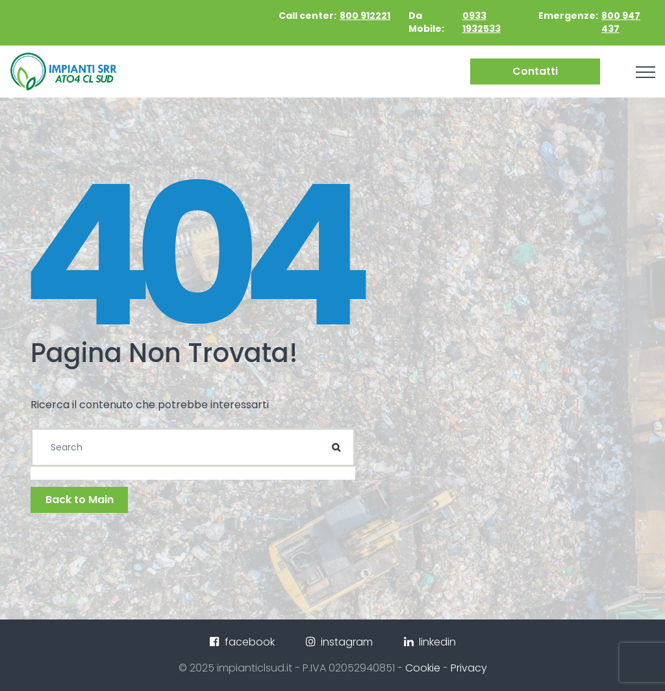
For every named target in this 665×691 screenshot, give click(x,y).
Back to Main (79, 499)
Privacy (469, 667)
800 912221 (365, 15)
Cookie (422, 667)
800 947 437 (620, 22)
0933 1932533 (481, 22)
